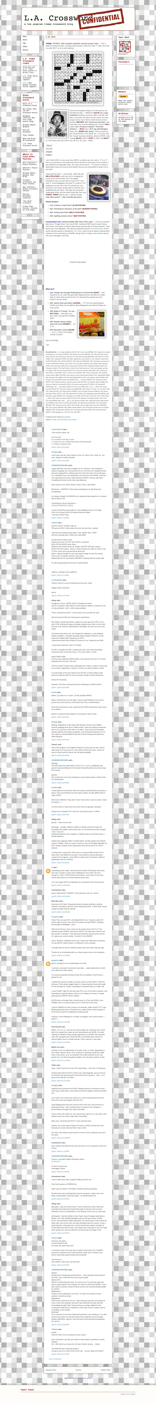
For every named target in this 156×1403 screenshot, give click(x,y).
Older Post (105, 1370)
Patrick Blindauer (27, 131)
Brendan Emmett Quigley (29, 126)
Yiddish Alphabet (58, 832)
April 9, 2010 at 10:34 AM (61, 896)
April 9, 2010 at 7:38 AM (60, 575)
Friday (54, 420)
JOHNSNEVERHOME (60, 465)
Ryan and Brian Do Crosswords (29, 139)
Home (78, 1370)
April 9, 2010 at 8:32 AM (60, 687)
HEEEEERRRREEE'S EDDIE (62, 505)
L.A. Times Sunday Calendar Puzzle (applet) (30, 85)
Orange (54, 452)
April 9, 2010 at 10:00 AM (61, 885)
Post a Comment (55, 1359)
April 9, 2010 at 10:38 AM (61, 912)
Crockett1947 (57, 580)
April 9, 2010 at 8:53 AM (60, 717)
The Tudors (78, 231)
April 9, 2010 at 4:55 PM (60, 1199)
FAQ (24, 43)
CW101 (25, 47)
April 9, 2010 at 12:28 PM (61, 1138)
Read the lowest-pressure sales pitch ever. (125, 102)
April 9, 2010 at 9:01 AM (60, 783)
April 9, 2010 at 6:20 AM (60, 460)
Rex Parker (72, 420)
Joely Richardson (97, 229)
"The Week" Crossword (27, 202)
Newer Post (51, 1370)
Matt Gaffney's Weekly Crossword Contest (30, 189)
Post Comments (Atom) (83, 1378)
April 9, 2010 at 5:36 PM (60, 1233)
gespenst (55, 960)
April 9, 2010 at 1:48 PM (60, 1151)
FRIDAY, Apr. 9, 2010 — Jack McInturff (68, 41)
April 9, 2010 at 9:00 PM (60, 1325)
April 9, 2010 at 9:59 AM (60, 863)
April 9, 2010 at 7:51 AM (60, 595)
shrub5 (54, 787)
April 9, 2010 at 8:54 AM (60, 740)
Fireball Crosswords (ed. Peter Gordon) (30, 182)
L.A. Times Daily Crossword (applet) (30, 78)
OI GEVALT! (56, 1161)
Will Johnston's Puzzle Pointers (30, 164)
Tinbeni (54, 523)
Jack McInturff (62, 420)
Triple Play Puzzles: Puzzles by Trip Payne (30, 208)
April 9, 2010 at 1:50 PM (60, 1172)
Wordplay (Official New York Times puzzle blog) (29, 118)
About (25, 40)
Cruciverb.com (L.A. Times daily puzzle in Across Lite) (30, 70)
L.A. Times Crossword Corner (30, 144)
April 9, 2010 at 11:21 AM (61, 1022)
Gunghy (55, 1085)
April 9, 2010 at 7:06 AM (60, 518)
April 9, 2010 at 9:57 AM (60, 815)
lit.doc (54, 692)
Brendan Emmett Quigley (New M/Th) (29, 175)
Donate (25, 50)
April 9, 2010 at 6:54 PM (60, 1265)
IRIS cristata (85, 766)
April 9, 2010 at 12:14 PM (61, 1081)
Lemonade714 (57, 429)
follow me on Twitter (128, 1394)
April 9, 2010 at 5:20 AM (60, 447)
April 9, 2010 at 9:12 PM (60, 1354)
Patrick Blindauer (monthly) (27, 196)
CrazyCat (55, 917)
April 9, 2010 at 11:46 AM (61, 1060)
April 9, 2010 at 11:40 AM (61, 1042)
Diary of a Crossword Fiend (30, 105)
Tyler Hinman (28, 135)
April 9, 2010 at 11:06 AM (61, 955)
